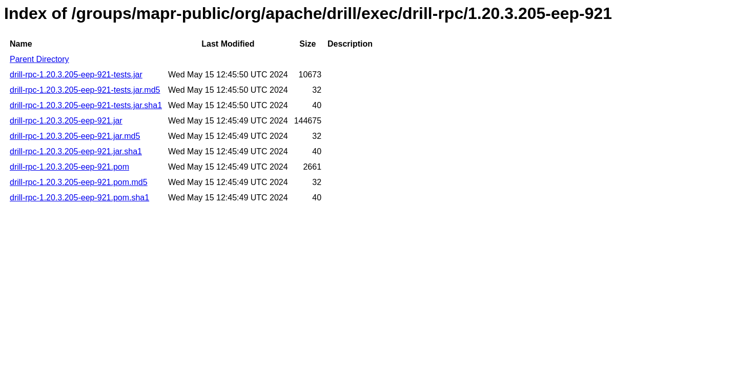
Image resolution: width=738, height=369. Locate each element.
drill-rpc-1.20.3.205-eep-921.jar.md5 (75, 136)
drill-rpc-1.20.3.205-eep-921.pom (69, 166)
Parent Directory (39, 59)
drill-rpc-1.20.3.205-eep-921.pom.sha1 (79, 197)
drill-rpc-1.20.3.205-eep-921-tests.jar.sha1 (86, 105)
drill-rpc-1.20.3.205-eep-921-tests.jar (76, 74)
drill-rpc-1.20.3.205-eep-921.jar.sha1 (76, 151)
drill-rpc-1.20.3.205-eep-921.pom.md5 (79, 182)
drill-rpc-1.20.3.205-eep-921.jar (66, 120)
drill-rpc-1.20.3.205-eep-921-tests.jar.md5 (85, 90)
